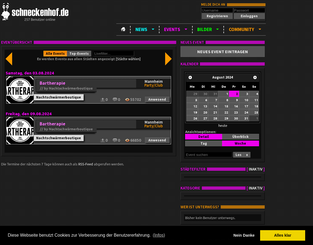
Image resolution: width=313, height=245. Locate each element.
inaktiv (256, 169)
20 (205, 112)
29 (195, 93)
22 (226, 112)
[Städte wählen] (128, 58)
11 (256, 100)
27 (205, 118)
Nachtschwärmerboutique (58, 97)
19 (195, 112)
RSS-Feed (85, 164)
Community (241, 29)
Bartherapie (52, 83)
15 (226, 106)
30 (205, 93)
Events (172, 29)
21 (215, 112)
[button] (217, 16)
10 (246, 100)
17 (246, 106)
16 (236, 106)
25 (256, 112)
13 (205, 106)
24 (246, 112)
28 (215, 118)
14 (215, 106)
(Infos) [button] (159, 235)
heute (222, 125)
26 (195, 118)
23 (236, 112)
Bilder (204, 29)
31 (215, 93)
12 (195, 106)
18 (256, 106)
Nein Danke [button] (243, 235)
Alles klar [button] (282, 235)
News (141, 29)
